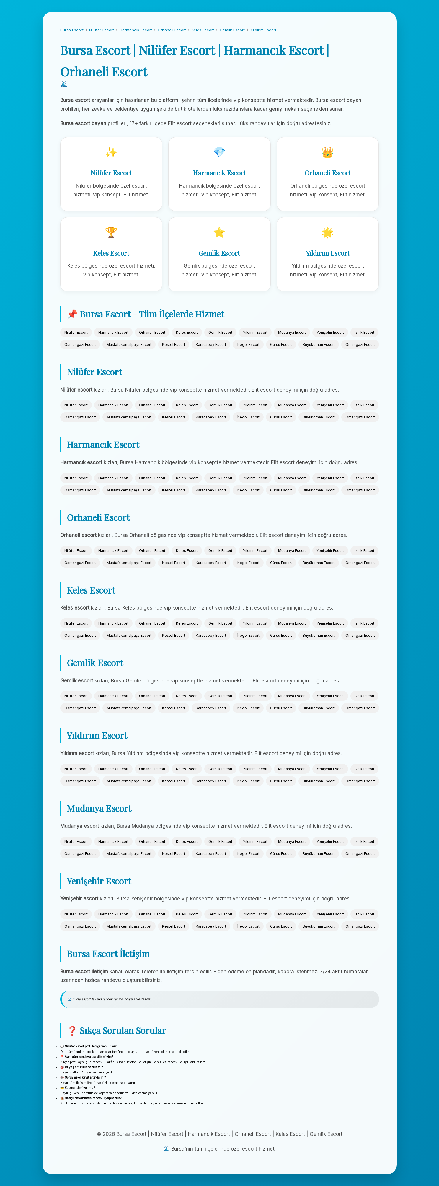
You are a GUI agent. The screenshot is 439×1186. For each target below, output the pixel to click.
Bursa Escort (72, 29)
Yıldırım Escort (263, 29)
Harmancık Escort (136, 29)
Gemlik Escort (232, 29)
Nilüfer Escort (101, 29)
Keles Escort (203, 29)
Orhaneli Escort (172, 29)
